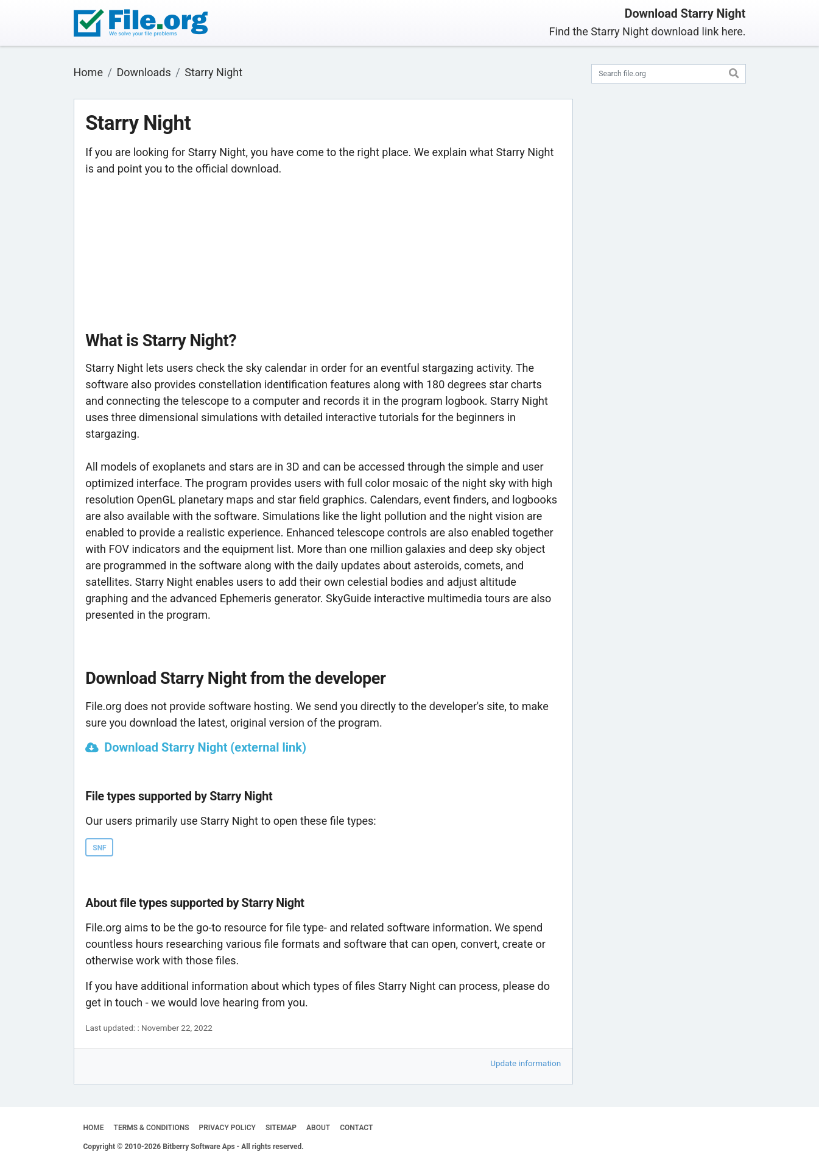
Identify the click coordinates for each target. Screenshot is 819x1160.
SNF (99, 848)
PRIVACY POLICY (227, 1127)
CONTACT (356, 1127)
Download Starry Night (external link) (205, 747)
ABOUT (318, 1127)
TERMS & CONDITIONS (151, 1127)
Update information (525, 1063)
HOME (93, 1127)
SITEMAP (281, 1127)
